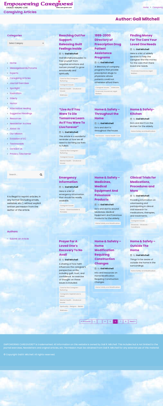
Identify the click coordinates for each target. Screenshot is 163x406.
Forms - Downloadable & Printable (70, 210)
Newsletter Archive (20, 123)
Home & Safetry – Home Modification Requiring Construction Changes (108, 252)
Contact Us (16, 148)
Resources (15, 118)
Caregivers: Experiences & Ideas (70, 295)
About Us (15, 128)
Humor (13, 103)
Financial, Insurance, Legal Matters (106, 92)
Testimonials (17, 143)
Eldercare (115, 87)
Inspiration (15, 93)
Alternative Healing (20, 108)
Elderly (13, 98)
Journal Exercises (19, 83)
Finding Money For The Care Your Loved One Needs (143, 39)
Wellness (63, 95)
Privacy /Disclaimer (20, 153)
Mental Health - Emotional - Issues (71, 90)
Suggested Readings (21, 113)
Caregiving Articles (20, 12)
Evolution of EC (18, 138)
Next (132, 321)
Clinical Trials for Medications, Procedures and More (143, 184)
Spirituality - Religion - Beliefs (71, 306)
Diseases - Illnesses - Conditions (140, 226)
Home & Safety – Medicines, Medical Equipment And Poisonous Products (107, 188)
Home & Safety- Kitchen (142, 111)
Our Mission (16, 133)
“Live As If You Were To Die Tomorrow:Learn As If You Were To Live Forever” (72, 118)
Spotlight (15, 88)
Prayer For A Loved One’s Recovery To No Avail (70, 248)
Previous (87, 321)
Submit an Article (19, 238)
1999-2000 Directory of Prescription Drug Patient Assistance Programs (108, 46)
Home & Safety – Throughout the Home (107, 113)
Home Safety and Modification (143, 131)
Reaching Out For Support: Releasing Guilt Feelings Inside (72, 42)
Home (146, 7)
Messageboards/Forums (23, 68)
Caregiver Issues (67, 85)
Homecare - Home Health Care (107, 136)
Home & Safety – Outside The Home (142, 245)
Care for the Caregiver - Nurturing (69, 79)
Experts (14, 73)
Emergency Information (68, 179)
